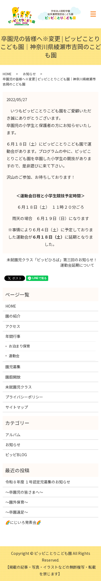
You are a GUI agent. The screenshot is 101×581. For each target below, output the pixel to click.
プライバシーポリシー (24, 397)
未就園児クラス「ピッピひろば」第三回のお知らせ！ (52, 259)
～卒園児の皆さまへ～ (24, 492)
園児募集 (12, 366)
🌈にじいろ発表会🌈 (23, 522)
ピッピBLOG (16, 454)
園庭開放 (12, 377)
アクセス (12, 326)
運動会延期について (77, 265)
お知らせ (29, 73)
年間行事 (12, 336)
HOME (7, 73)
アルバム (12, 434)
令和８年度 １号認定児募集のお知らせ (37, 481)
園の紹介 (12, 316)
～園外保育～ (16, 502)
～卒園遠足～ (16, 512)
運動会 (14, 355)
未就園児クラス (18, 387)
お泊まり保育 (19, 346)
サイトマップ (16, 407)
